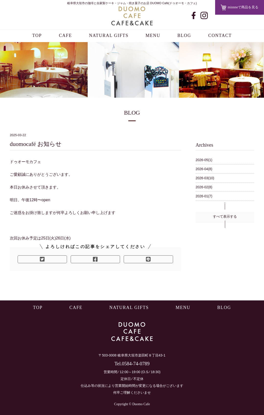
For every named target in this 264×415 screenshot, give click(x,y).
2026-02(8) (204, 187)
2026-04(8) (204, 169)
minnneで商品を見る (240, 8)
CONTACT (220, 35)
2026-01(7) (204, 196)
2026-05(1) (204, 160)
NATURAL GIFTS (108, 35)
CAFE (65, 35)
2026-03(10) (205, 178)
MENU (152, 35)
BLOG (184, 35)
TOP (37, 35)
